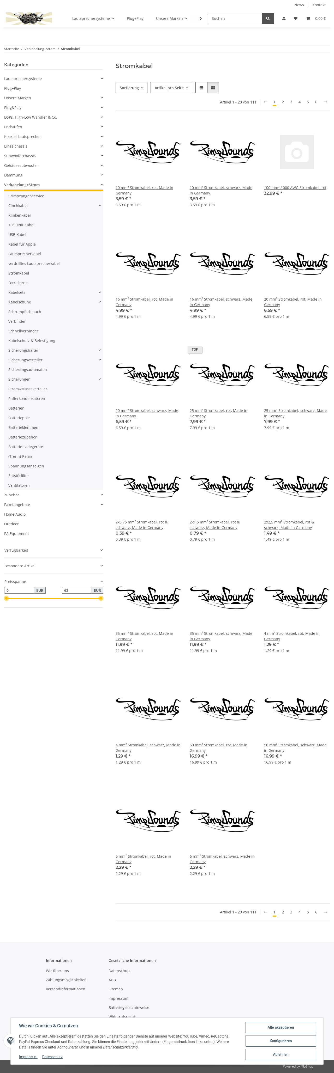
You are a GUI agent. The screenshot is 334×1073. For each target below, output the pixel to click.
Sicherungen (19, 379)
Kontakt (319, 4)
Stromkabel (18, 273)
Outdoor (11, 523)
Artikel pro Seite (169, 87)
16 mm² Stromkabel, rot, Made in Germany (144, 302)
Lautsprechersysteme (23, 78)
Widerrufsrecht (122, 1016)
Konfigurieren (281, 1041)
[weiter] (325, 101)
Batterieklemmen (23, 427)
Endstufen (13, 126)
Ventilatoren (19, 485)
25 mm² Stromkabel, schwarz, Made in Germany (295, 413)
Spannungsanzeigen (26, 466)
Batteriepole (19, 417)
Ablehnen (280, 1054)
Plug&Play (12, 107)
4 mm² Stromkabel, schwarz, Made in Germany (148, 747)
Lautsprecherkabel (24, 253)
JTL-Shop (307, 1066)
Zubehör (11, 494)
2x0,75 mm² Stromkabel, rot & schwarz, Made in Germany (142, 525)
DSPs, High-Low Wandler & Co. (30, 117)
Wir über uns (57, 970)
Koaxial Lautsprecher (22, 136)
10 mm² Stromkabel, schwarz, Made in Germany (221, 190)
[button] (284, 18)
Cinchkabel (18, 205)
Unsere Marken (17, 97)
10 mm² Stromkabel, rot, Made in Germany (144, 190)
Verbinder (17, 321)
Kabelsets (16, 292)
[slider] (6, 598)
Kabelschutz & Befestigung (31, 340)
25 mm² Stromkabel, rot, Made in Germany (218, 413)
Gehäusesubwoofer (21, 165)
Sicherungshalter (23, 350)
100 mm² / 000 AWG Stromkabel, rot (295, 187)
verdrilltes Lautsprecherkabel (34, 263)
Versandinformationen (65, 988)
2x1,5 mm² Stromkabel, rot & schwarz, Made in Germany (215, 525)
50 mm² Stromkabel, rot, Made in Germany (218, 747)
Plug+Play (12, 88)
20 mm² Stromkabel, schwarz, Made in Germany (147, 413)
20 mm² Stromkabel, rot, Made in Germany (293, 302)
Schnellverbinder (23, 330)
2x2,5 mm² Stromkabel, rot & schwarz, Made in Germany (289, 525)
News (299, 4)
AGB (112, 979)
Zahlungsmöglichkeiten (66, 979)
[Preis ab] (19, 590)
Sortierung (129, 87)
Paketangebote (17, 504)
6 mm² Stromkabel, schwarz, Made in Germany (222, 859)
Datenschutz (52, 1057)
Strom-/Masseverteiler (27, 388)
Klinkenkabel (19, 215)
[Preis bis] (77, 590)
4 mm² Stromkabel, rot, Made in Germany (292, 636)
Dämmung (13, 175)
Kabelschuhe (19, 302)
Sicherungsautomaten (27, 369)
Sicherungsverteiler (25, 359)
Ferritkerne (18, 282)
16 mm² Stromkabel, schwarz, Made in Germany (221, 302)
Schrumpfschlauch (24, 311)
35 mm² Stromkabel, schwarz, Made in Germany (221, 636)
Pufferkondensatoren (26, 398)
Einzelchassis (15, 146)
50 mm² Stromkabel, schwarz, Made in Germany (295, 747)
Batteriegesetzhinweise (129, 1007)
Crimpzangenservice (26, 195)
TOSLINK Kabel (21, 224)
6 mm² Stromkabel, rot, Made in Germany (143, 859)
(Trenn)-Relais (20, 456)
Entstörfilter (18, 475)
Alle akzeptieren (280, 1027)
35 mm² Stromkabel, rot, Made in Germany (144, 636)
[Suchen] (235, 18)
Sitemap (116, 988)
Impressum (28, 1057)
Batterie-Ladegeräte (25, 446)
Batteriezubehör (22, 437)
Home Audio (15, 514)
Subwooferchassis (20, 155)
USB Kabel (17, 234)
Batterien (16, 408)
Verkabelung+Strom (22, 184)
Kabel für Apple (22, 244)
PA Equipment (16, 533)
